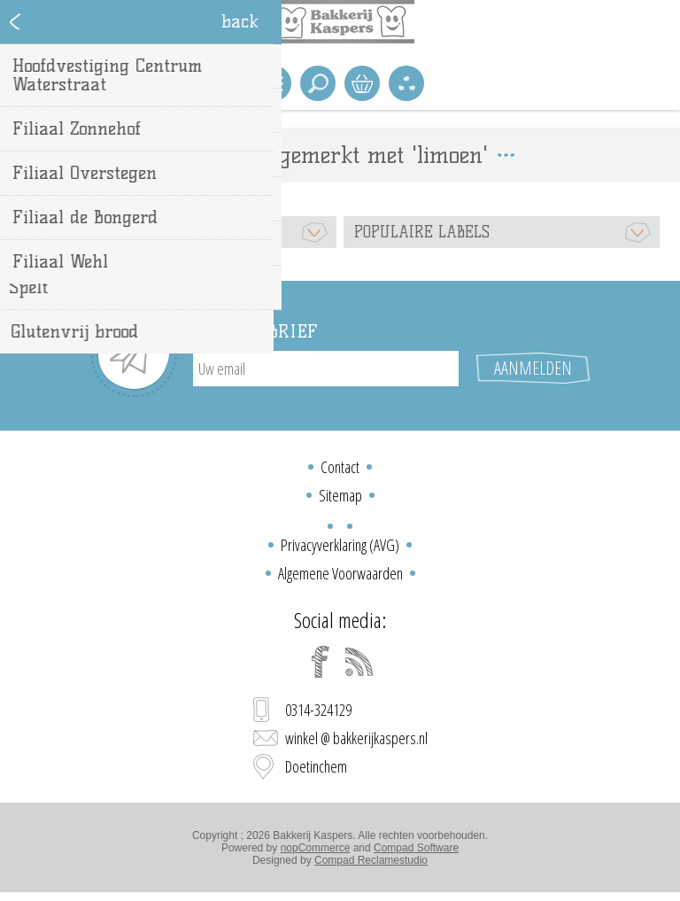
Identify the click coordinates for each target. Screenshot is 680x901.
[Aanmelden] (326, 368)
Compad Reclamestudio (371, 860)
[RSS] (359, 661)
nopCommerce (316, 848)
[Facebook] (320, 661)
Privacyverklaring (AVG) (340, 544)
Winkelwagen (362, 83)
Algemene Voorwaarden (340, 573)
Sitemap (340, 495)
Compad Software (416, 848)
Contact (340, 467)
